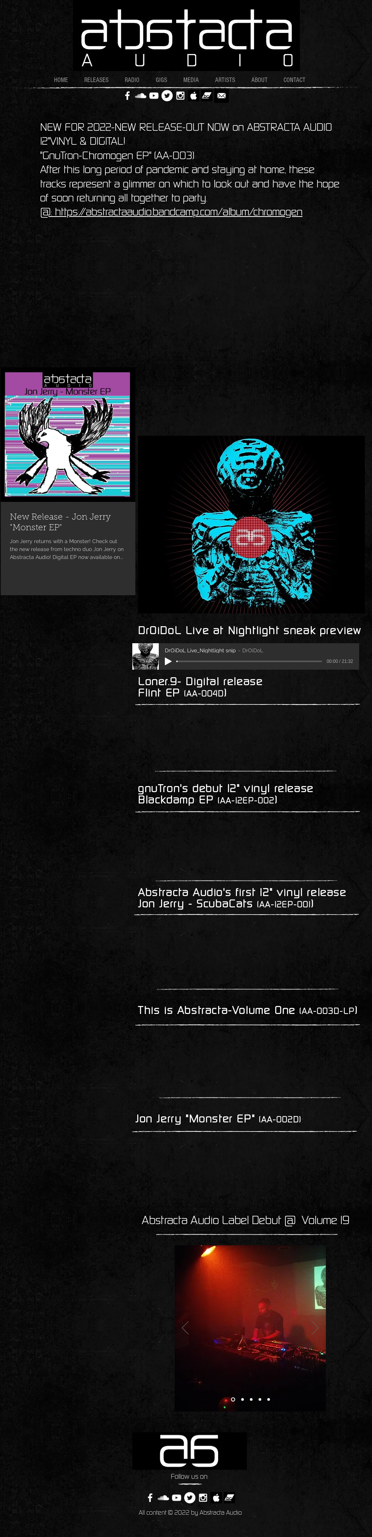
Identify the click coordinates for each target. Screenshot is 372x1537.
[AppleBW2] (193, 95)
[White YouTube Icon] (154, 95)
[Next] (315, 1328)
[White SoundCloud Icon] (140, 95)
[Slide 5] (268, 1399)
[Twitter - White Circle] (167, 95)
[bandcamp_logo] (206, 95)
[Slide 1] (233, 1399)
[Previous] (185, 1328)
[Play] (168, 661)
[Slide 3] (251, 1399)
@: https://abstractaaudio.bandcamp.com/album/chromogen (171, 213)
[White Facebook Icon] (127, 95)
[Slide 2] (242, 1399)
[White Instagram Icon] (180, 95)
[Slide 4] (260, 1399)
